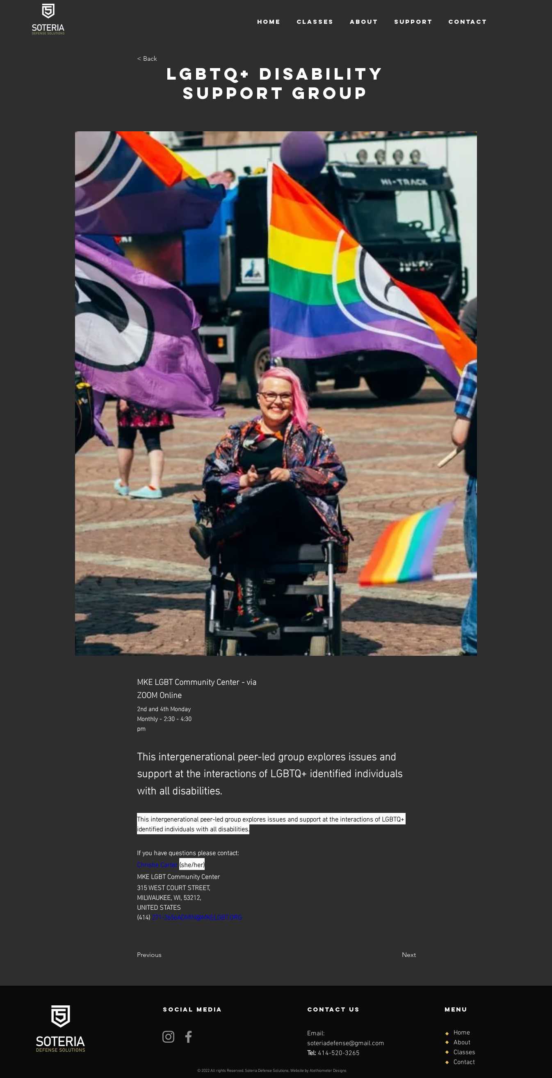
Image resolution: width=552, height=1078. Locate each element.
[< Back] (164, 59)
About (462, 1043)
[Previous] (164, 955)
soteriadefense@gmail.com (345, 1043)
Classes (464, 1052)
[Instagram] (168, 1037)
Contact (464, 1062)
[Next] (395, 955)
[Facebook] (188, 1037)
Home (462, 1033)
